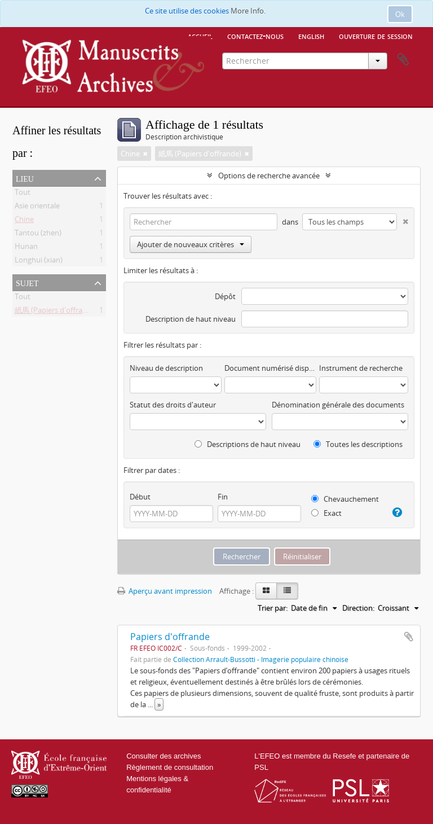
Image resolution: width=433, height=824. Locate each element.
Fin (223, 497)
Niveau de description (166, 368)
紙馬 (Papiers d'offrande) (56, 312)
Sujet (27, 282)
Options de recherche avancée (269, 175)
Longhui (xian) (39, 262)
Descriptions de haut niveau (248, 444)
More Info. (248, 11)
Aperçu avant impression (164, 591)
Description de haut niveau (190, 319)
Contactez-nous (255, 35)
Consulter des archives (163, 756)
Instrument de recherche (361, 368)
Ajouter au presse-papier (408, 636)
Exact (326, 513)
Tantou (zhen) (38, 235)
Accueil (200, 35)
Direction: (358, 608)
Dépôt (225, 296)
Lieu (25, 178)
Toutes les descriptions (358, 444)
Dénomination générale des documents (338, 405)
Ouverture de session (376, 35)
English (311, 35)
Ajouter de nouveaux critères (190, 244)
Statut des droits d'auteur (173, 405)
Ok (400, 14)
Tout (22, 194)
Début (140, 497)
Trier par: (273, 608)
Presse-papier (403, 60)
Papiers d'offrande (170, 636)
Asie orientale (37, 208)
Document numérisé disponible (270, 368)
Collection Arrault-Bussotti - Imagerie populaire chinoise (260, 659)
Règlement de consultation (169, 767)
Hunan (26, 248)
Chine (24, 221)
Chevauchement (345, 499)
